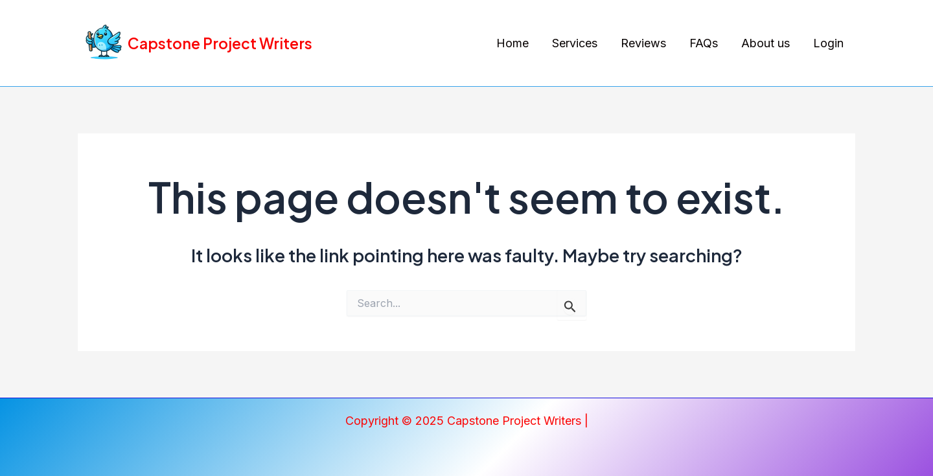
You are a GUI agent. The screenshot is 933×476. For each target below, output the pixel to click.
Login (828, 43)
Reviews (643, 43)
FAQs (703, 43)
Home (512, 43)
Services (574, 43)
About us (765, 43)
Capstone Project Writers (220, 43)
